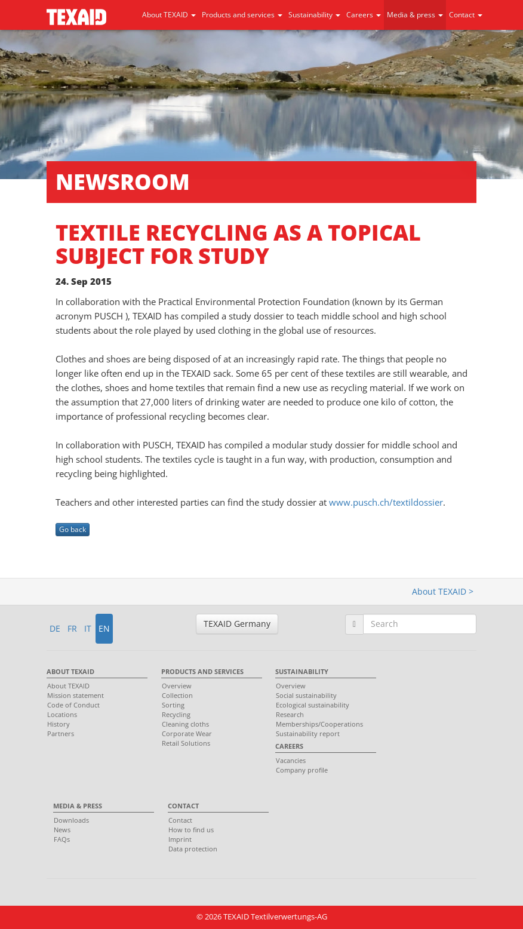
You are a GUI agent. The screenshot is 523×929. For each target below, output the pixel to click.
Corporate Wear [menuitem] (187, 733)
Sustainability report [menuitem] (308, 733)
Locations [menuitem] (62, 714)
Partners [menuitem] (60, 733)
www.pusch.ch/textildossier (386, 502)
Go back (72, 529)
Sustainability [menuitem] (301, 671)
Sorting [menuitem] (173, 704)
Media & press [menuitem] (77, 805)
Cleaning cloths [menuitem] (185, 723)
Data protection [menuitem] (192, 848)
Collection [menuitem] (177, 695)
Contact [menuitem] (183, 805)
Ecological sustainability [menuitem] (312, 704)
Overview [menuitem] (177, 685)
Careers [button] (363, 15)
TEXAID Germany (237, 623)
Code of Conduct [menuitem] (73, 704)
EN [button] (104, 628)
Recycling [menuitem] (176, 714)
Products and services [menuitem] (202, 671)
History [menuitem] (58, 723)
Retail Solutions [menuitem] (186, 743)
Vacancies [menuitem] (291, 760)
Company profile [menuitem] (302, 769)
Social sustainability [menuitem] (306, 695)
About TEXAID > (442, 591)
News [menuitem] (62, 829)
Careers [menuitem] (289, 746)
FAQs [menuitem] (62, 839)
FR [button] (72, 628)
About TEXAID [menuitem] (70, 671)
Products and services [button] (242, 15)
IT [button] (87, 628)
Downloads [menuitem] (71, 820)
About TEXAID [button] (169, 15)
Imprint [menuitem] (180, 839)
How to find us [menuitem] (191, 829)
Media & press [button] (415, 15)
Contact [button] (465, 15)
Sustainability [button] (314, 15)
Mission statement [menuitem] (75, 695)
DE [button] (55, 628)
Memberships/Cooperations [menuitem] (319, 723)
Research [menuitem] (290, 714)
